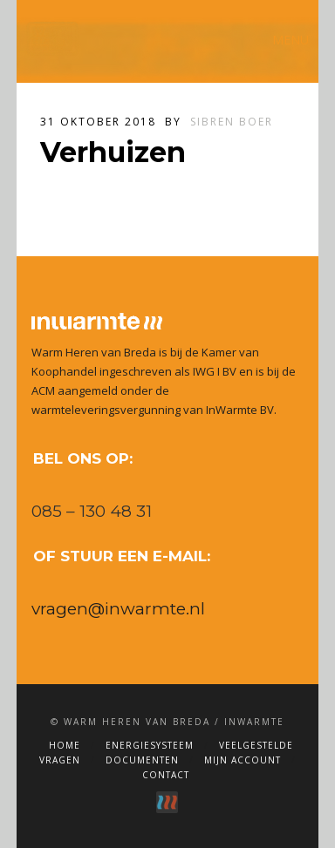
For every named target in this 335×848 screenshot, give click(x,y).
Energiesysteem (150, 745)
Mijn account (242, 760)
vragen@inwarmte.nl (118, 609)
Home (64, 745)
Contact (165, 775)
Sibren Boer (231, 121)
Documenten (142, 760)
